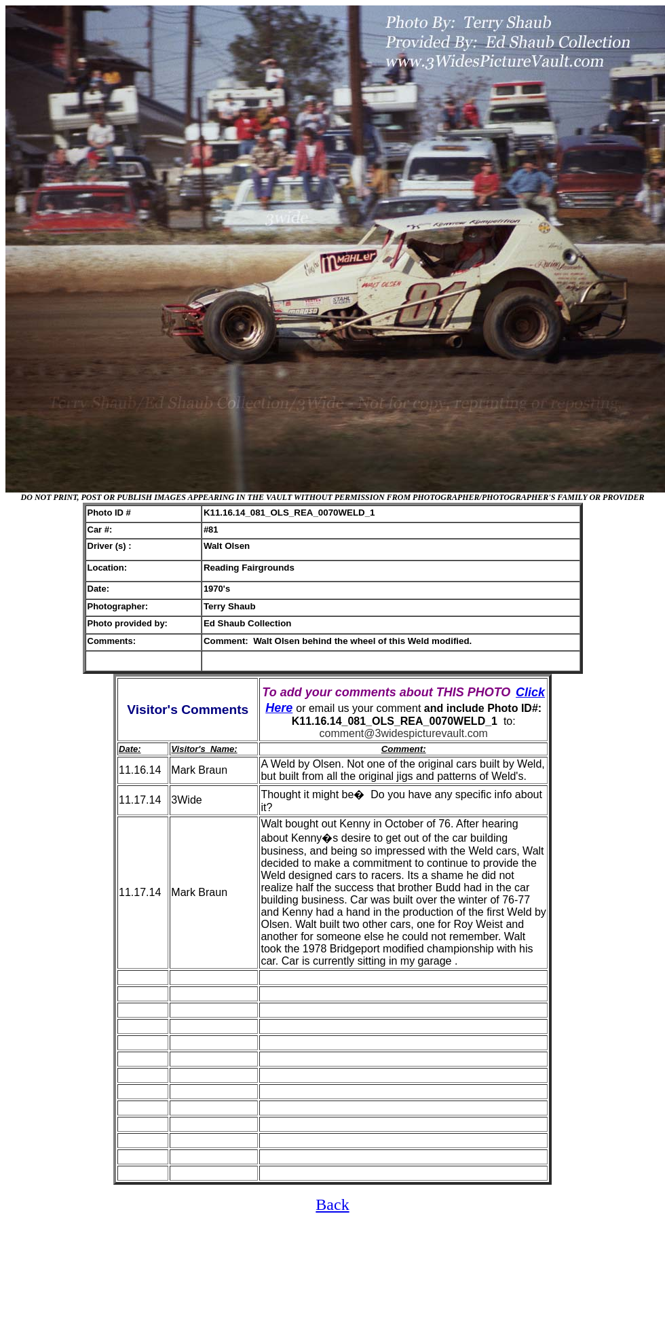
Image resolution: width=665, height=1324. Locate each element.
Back (332, 1204)
